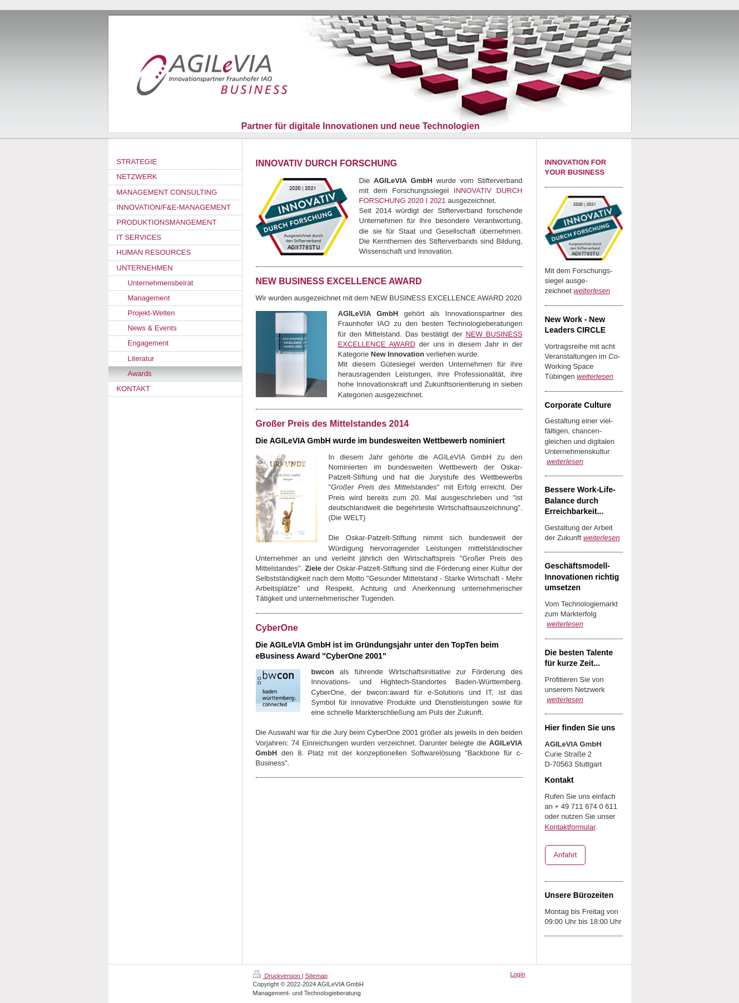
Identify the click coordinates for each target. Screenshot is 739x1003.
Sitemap (316, 975)
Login (517, 974)
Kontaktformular (570, 827)
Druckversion (277, 975)
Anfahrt (565, 855)
